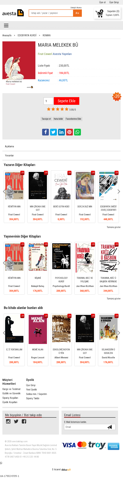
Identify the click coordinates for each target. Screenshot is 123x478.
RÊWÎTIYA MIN (14, 206)
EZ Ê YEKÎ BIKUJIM (14, 349)
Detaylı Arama (76, 7)
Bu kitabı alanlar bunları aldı (23, 308)
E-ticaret (56, 469)
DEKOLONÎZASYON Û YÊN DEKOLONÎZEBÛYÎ (61, 353)
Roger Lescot (37, 357)
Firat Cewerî (14, 214)
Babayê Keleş (37, 286)
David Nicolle (108, 357)
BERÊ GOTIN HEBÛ (61, 206)
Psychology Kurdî (61, 286)
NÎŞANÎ (38, 278)
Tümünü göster (114, 227)
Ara (77, 13)
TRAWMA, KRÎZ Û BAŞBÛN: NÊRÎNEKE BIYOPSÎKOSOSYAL (108, 281)
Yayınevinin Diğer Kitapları (22, 236)
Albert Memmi (61, 357)
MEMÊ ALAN (37, 349)
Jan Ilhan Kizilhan (85, 286)
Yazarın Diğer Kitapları (19, 165)
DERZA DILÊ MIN (85, 206)
